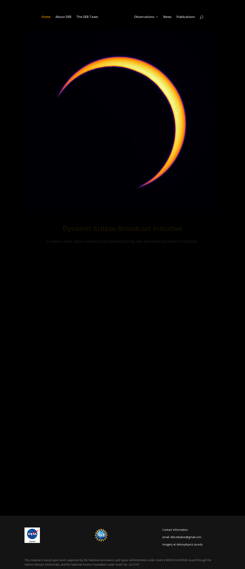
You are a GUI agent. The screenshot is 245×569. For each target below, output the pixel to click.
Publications (186, 17)
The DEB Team (87, 17)
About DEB (63, 17)
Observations (144, 17)
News (167, 17)
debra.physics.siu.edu (190, 544)
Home (46, 17)
